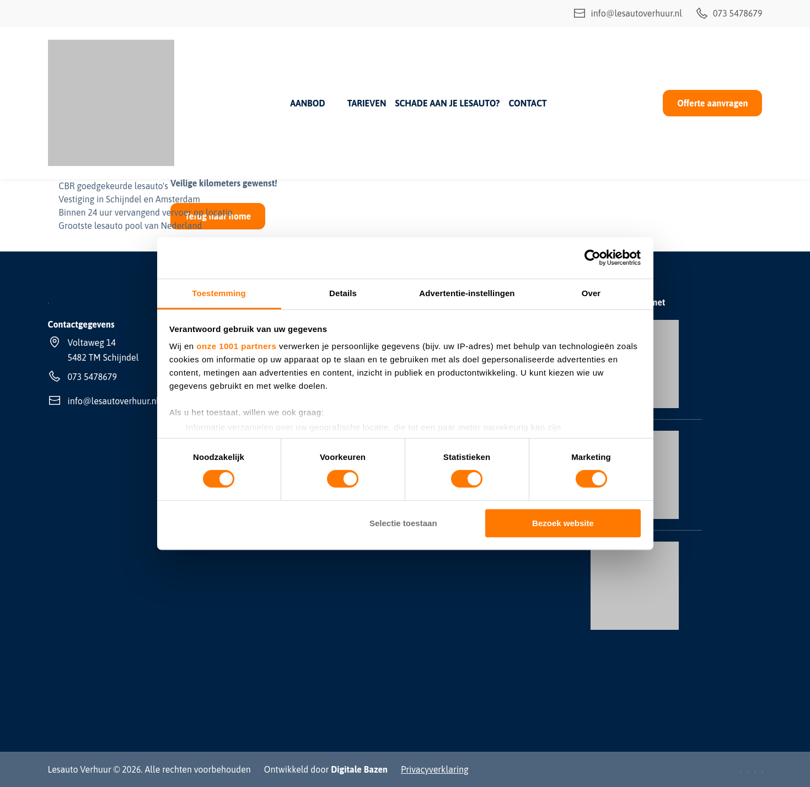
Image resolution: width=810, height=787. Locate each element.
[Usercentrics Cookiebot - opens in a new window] (592, 257)
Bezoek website (563, 523)
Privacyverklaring (435, 769)
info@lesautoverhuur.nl (627, 13)
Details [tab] (343, 293)
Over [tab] (591, 293)
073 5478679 (728, 13)
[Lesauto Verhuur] (111, 103)
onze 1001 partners (236, 346)
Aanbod (307, 103)
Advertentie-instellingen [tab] (466, 293)
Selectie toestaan (403, 523)
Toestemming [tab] (219, 293)
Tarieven (367, 103)
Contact (528, 103)
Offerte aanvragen (712, 103)
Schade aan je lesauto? (447, 103)
